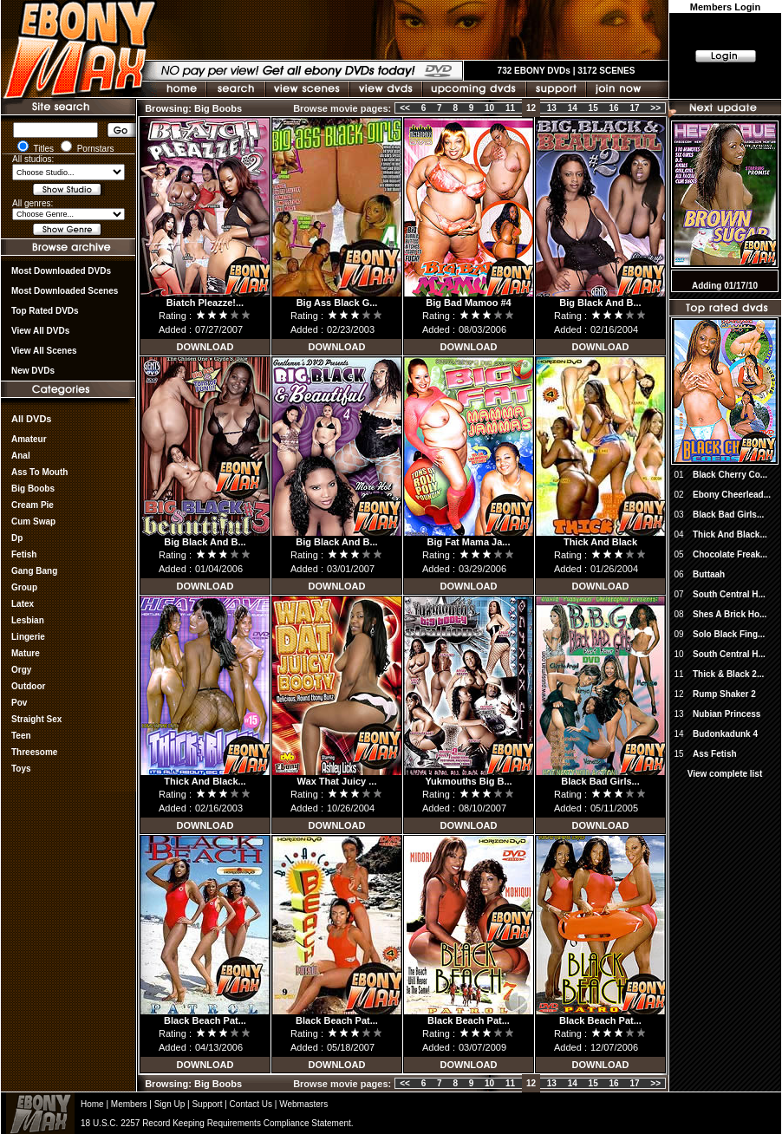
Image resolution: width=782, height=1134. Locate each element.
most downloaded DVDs (61, 271)
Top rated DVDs (45, 311)
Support (207, 1104)
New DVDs (33, 370)
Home (92, 1104)
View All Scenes (44, 350)
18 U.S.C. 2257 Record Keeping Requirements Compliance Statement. (217, 1123)
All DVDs (31, 419)
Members (129, 1104)
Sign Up (170, 1104)
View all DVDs (40, 331)
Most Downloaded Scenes (64, 291)
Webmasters (303, 1104)
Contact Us (251, 1104)
